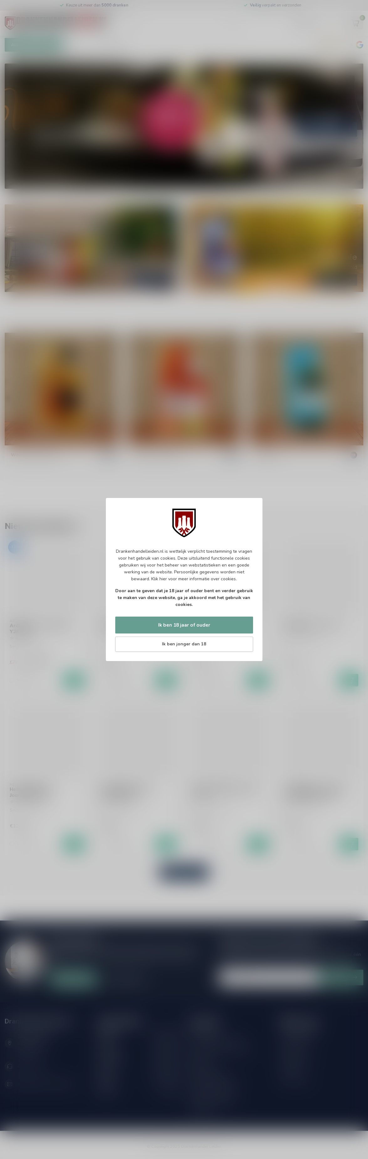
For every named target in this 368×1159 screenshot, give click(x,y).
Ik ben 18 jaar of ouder (184, 625)
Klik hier (159, 579)
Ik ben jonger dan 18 (184, 644)
